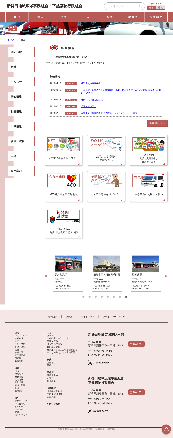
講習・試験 (17, 141)
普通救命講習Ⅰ (88, 106)
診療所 (50, 372)
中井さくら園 (21, 401)
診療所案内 (52, 375)
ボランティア (21, 415)
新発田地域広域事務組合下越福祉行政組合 (44, 6)
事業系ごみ (52, 341)
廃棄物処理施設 (54, 344)
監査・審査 (20, 347)
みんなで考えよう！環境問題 (61, 352)
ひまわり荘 (20, 404)
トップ (11, 40)
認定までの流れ (54, 394)
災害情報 (16, 111)
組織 (13, 66)
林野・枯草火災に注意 (92, 100)
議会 (17, 349)
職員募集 (51, 381)
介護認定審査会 (54, 391)
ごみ (49, 332)
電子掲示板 (20, 355)
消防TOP (16, 51)
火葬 (49, 359)
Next (166, 276)
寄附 (17, 412)
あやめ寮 (19, 406)
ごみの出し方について (58, 338)
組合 (17, 332)
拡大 (160, 7)
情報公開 (53, 316)
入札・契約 (20, 344)
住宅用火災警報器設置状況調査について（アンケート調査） (110, 113)
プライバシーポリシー (114, 316)
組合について (21, 335)
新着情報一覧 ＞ (157, 123)
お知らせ (16, 81)
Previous (46, 276)
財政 (17, 341)
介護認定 (51, 388)
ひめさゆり (20, 409)
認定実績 (51, 397)
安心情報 (16, 96)
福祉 (17, 398)
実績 (49, 365)
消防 (17, 368)
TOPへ (166, 429)
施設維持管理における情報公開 (62, 349)
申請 (13, 156)
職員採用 (19, 361)
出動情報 (16, 126)
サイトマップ (87, 316)
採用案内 (16, 170)
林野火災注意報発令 (91, 83)
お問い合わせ (53, 404)
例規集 (69, 316)
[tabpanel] (68, 273)
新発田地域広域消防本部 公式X (71, 57)
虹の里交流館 (53, 347)
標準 (151, 7)
